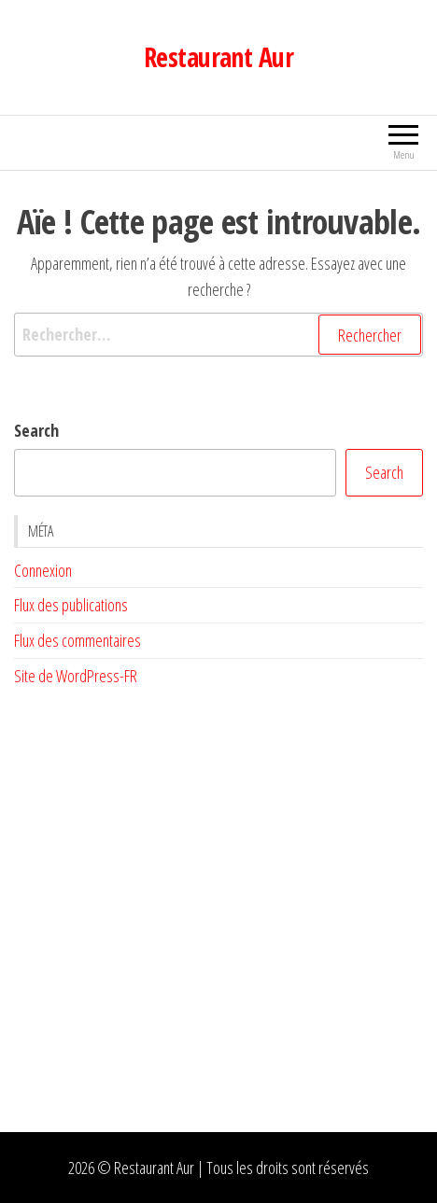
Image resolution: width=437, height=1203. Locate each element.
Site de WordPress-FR (75, 675)
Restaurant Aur (218, 57)
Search (36, 430)
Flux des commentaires (77, 640)
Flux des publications (71, 605)
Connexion (43, 570)
